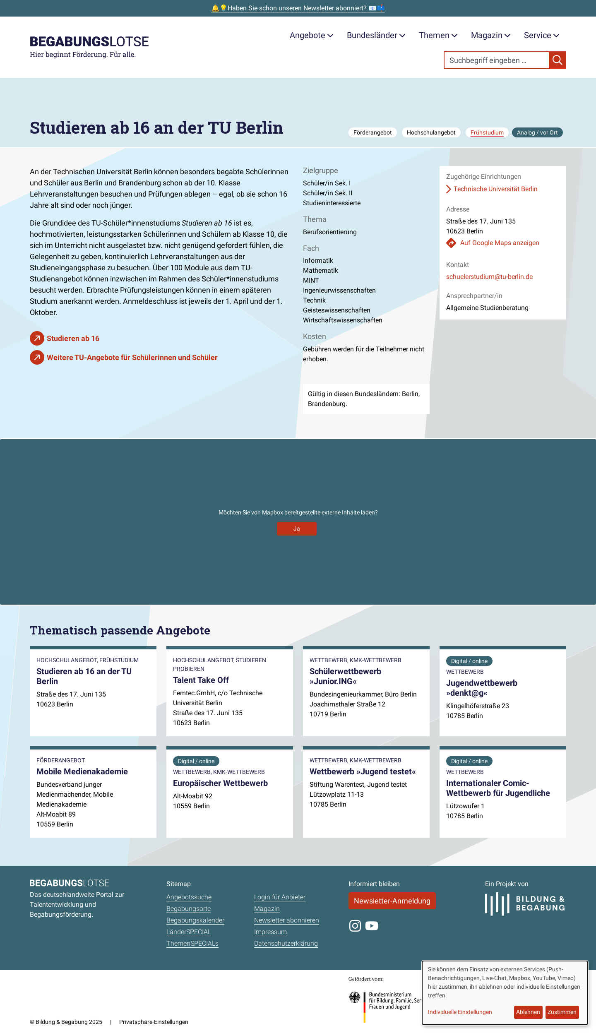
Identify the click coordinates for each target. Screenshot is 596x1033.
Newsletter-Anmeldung (392, 900)
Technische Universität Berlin (496, 189)
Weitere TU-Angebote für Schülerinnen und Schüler (132, 357)
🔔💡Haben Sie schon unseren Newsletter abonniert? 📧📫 (298, 8)
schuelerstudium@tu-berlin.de (489, 277)
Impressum (270, 932)
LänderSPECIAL (188, 932)
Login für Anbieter (279, 897)
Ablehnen (528, 1012)
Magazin (491, 35)
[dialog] (505, 993)
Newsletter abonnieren (286, 920)
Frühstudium (487, 132)
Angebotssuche (188, 897)
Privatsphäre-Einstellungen (153, 1022)
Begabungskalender (195, 920)
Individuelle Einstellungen (460, 1012)
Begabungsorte (188, 909)
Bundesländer (376, 35)
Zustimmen (562, 1012)
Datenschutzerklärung (286, 943)
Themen (438, 35)
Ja (296, 528)
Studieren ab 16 (73, 338)
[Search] (497, 60)
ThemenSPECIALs (192, 943)
